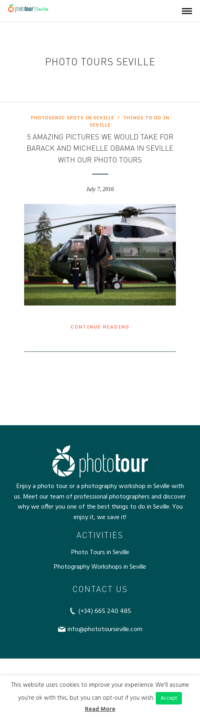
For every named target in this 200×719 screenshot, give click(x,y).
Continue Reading (100, 326)
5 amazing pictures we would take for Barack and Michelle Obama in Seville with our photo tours (100, 148)
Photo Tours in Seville (100, 552)
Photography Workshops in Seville (100, 567)
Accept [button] (169, 698)
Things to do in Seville (129, 121)
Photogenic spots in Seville (72, 117)
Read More (100, 709)
